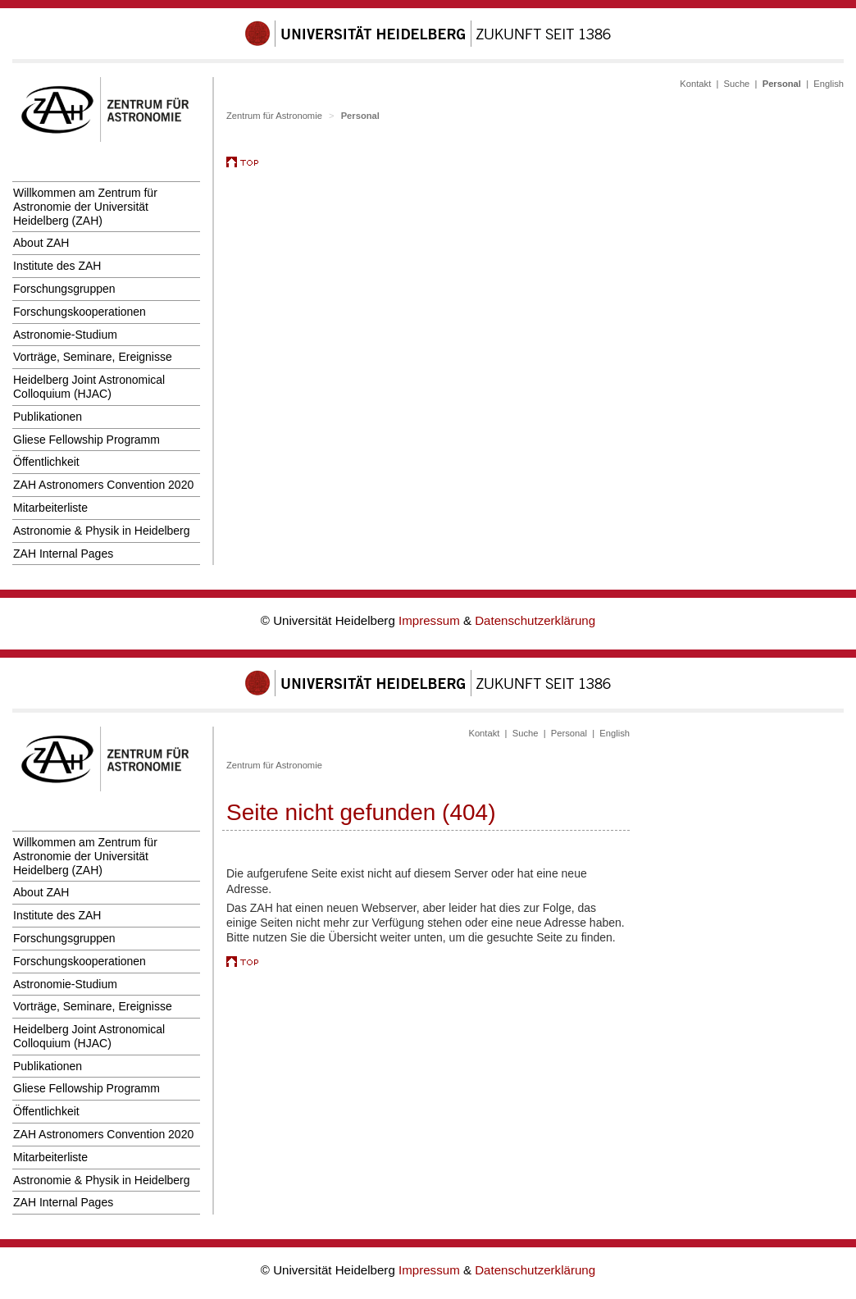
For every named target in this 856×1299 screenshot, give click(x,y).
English (828, 84)
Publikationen (47, 416)
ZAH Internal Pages (63, 553)
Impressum (430, 620)
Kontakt (695, 84)
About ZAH (41, 242)
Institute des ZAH (57, 265)
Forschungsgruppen (64, 288)
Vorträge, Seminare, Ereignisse (92, 356)
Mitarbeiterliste (50, 507)
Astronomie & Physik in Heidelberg (101, 530)
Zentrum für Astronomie (274, 116)
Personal (569, 733)
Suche (737, 84)
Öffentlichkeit (46, 461)
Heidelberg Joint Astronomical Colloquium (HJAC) (89, 386)
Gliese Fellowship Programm (86, 439)
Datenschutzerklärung (535, 620)
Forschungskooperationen (79, 311)
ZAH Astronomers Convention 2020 (103, 484)
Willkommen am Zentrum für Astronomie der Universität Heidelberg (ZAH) (85, 206)
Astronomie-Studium (65, 334)
